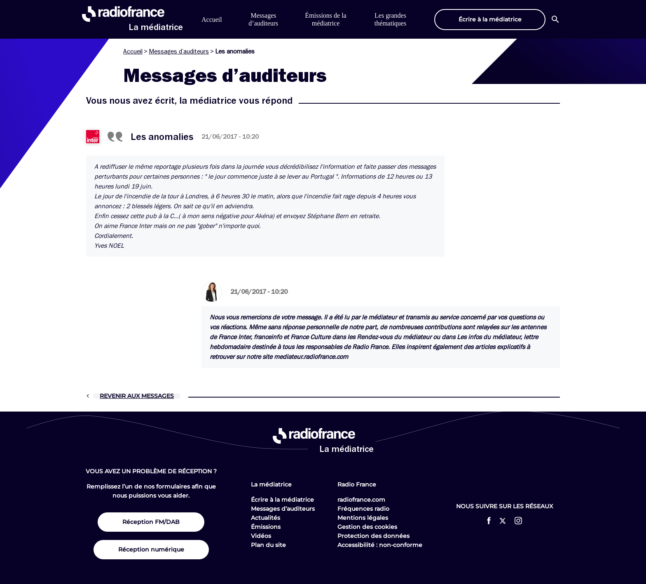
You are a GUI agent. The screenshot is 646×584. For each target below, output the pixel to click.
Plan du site (268, 545)
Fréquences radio (363, 508)
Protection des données (373, 536)
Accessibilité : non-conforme (379, 545)
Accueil (211, 19)
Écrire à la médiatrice (282, 499)
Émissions (266, 526)
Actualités (265, 517)
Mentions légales (362, 517)
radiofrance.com (361, 499)
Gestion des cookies (367, 526)
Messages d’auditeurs (179, 51)
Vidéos (261, 536)
